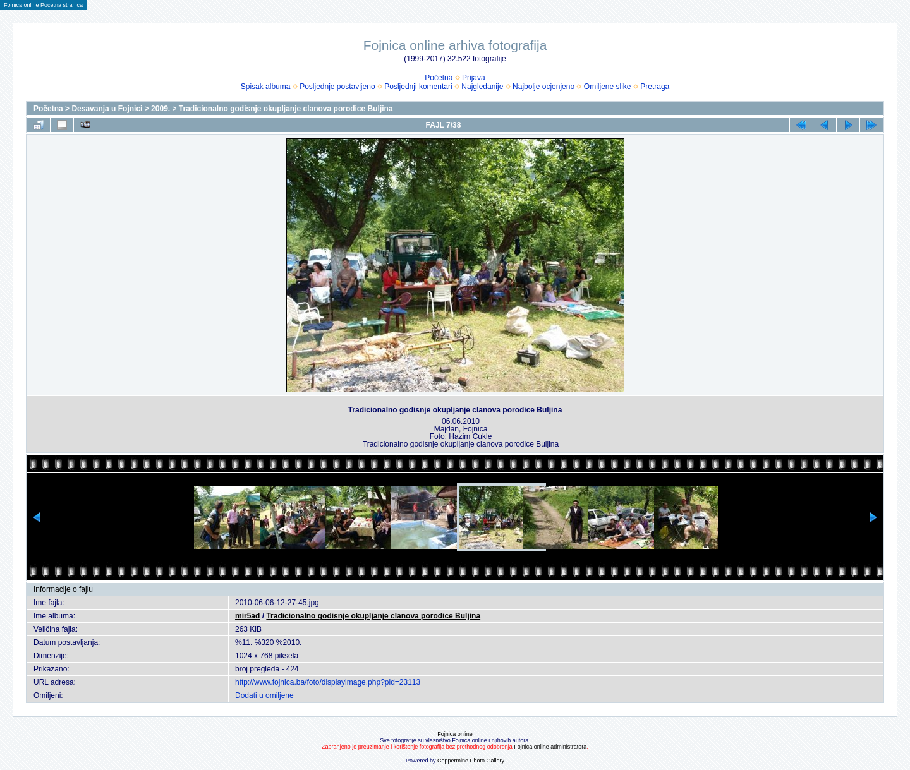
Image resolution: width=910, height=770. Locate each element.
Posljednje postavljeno (337, 86)
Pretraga (654, 86)
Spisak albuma (266, 86)
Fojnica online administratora (550, 746)
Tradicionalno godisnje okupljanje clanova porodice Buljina (286, 108)
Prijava (473, 77)
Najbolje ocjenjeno (543, 86)
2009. (160, 108)
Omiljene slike (607, 86)
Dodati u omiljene (264, 695)
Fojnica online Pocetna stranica (43, 5)
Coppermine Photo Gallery (470, 760)
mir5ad (247, 615)
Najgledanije (482, 86)
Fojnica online (455, 734)
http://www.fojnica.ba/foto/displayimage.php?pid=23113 (327, 682)
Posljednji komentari (418, 86)
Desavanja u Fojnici (106, 108)
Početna (438, 77)
